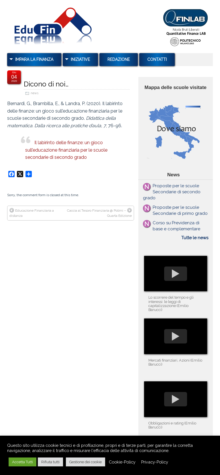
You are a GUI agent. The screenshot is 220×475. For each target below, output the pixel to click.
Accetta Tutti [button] (22, 462)
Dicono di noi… (46, 84)
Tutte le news (194, 237)
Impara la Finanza (34, 59)
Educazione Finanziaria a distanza (31, 213)
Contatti (157, 59)
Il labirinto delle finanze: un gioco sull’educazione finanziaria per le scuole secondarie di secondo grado (66, 150)
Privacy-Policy (154, 461)
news (34, 93)
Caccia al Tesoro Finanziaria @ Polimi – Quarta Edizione (99, 213)
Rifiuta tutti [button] (50, 462)
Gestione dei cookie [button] (85, 462)
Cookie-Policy (122, 461)
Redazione (118, 59)
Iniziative (80, 59)
